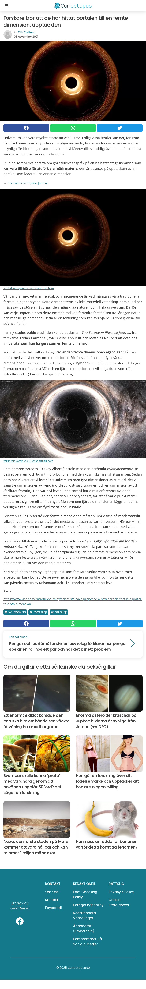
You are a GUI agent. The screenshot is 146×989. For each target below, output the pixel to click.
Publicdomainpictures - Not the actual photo (28, 288)
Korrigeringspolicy (88, 904)
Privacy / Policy (121, 891)
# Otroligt (59, 612)
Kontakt (51, 899)
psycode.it (53, 907)
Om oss (52, 891)
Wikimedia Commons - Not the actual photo (28, 461)
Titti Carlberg (26, 32)
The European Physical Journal (27, 183)
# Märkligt (38, 612)
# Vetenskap (15, 612)
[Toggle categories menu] (6, 5)
